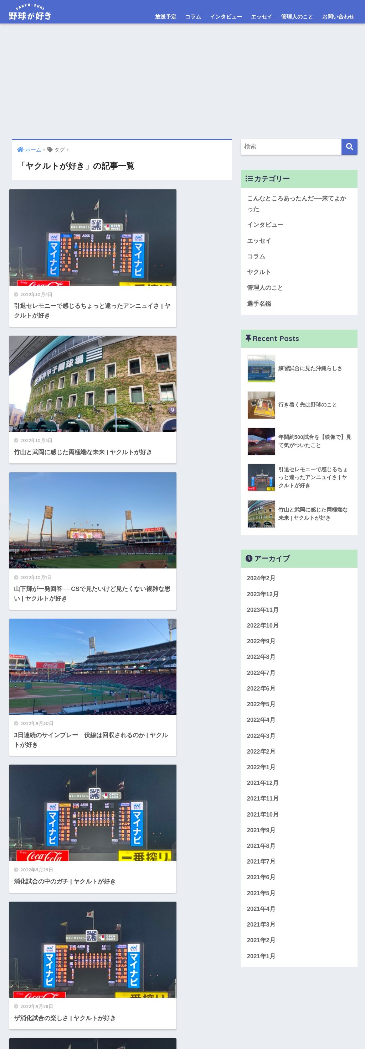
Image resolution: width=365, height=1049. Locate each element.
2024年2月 (261, 579)
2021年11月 (263, 802)
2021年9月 (261, 834)
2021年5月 (261, 898)
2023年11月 (263, 611)
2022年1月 (261, 770)
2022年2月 (261, 754)
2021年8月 (261, 850)
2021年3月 (261, 930)
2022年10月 (263, 627)
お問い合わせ (338, 17)
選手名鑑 (259, 304)
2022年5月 (261, 707)
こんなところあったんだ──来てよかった (296, 204)
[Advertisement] (182, 85)
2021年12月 (263, 786)
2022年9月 (261, 643)
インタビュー (226, 17)
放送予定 (165, 17)
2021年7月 (261, 866)
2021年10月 (263, 818)
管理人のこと (297, 17)
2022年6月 (261, 691)
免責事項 (201, 1028)
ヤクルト (259, 273)
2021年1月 (261, 961)
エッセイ (261, 17)
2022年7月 (261, 675)
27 (136, 794)
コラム (193, 17)
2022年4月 (261, 723)
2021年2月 (261, 945)
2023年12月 (263, 595)
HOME (183, 1013)
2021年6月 (261, 882)
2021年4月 (261, 914)
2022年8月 (261, 659)
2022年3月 (261, 738)
